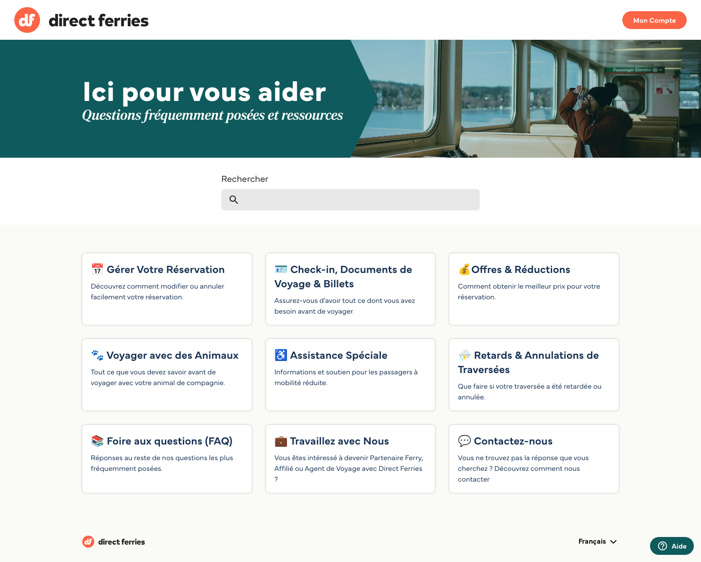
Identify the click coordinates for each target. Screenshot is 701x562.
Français (599, 542)
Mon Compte (654, 20)
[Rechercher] (350, 199)
